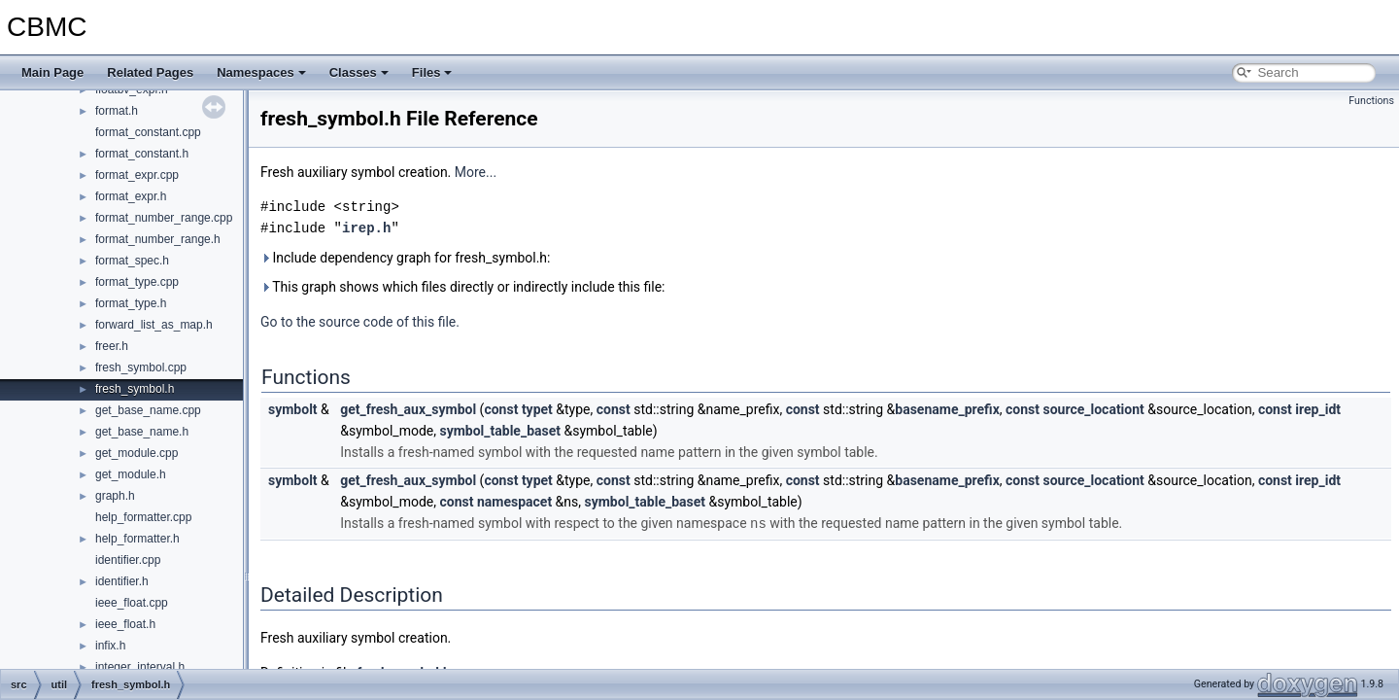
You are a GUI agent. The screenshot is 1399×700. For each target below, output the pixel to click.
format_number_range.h (158, 239)
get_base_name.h (141, 431)
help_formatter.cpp (143, 517)
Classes (359, 72)
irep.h (366, 228)
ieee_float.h (125, 624)
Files (432, 72)
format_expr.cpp (137, 175)
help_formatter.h (137, 538)
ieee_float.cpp (131, 603)
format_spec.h (132, 260)
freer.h (111, 346)
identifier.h (122, 581)
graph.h (115, 496)
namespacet (514, 501)
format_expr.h (130, 196)
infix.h (110, 645)
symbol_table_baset (500, 430)
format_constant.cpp (148, 132)
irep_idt (1318, 409)
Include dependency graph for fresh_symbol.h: (405, 257)
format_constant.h (141, 153)
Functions (1371, 100)
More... (475, 172)
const (501, 409)
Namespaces (261, 72)
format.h (116, 111)
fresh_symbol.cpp (141, 367)
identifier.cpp (127, 560)
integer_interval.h (140, 667)
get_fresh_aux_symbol (408, 409)
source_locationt (1092, 409)
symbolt (293, 409)
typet (537, 409)
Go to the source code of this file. (360, 322)
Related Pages (150, 72)
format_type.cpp (137, 282)
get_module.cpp (136, 453)
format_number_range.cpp (163, 218)
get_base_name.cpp (148, 410)
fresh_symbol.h (134, 389)
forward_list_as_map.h (154, 325)
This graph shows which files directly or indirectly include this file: (462, 287)
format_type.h (130, 303)
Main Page (52, 72)
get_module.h (130, 474)
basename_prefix (947, 409)
